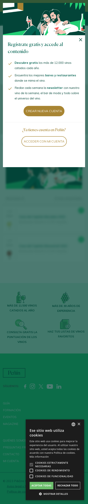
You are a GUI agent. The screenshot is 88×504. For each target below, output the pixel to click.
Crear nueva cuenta (44, 111)
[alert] (55, 459)
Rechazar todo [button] (67, 485)
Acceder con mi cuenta (44, 141)
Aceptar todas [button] (41, 485)
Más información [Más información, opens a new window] (39, 456)
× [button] (78, 424)
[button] (55, 494)
